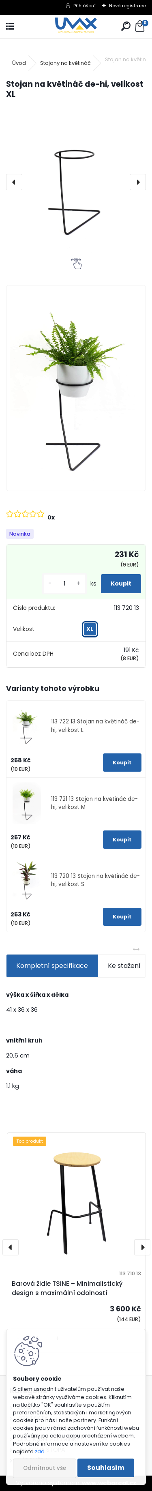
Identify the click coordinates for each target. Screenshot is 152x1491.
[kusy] (64, 584)
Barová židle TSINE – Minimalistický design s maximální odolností (67, 1288)
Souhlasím (105, 1467)
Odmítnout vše (44, 1468)
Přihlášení (84, 5)
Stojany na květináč (65, 63)
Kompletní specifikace (52, 965)
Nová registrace (127, 5)
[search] (126, 26)
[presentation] (14, 182)
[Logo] (76, 26)
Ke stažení (124, 965)
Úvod (19, 63)
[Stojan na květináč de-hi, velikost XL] (76, 182)
